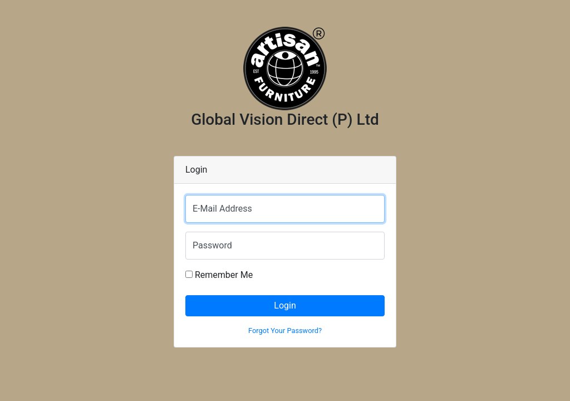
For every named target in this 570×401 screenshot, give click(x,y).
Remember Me (219, 275)
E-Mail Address (222, 208)
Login (285, 305)
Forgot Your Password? (285, 330)
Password (212, 245)
